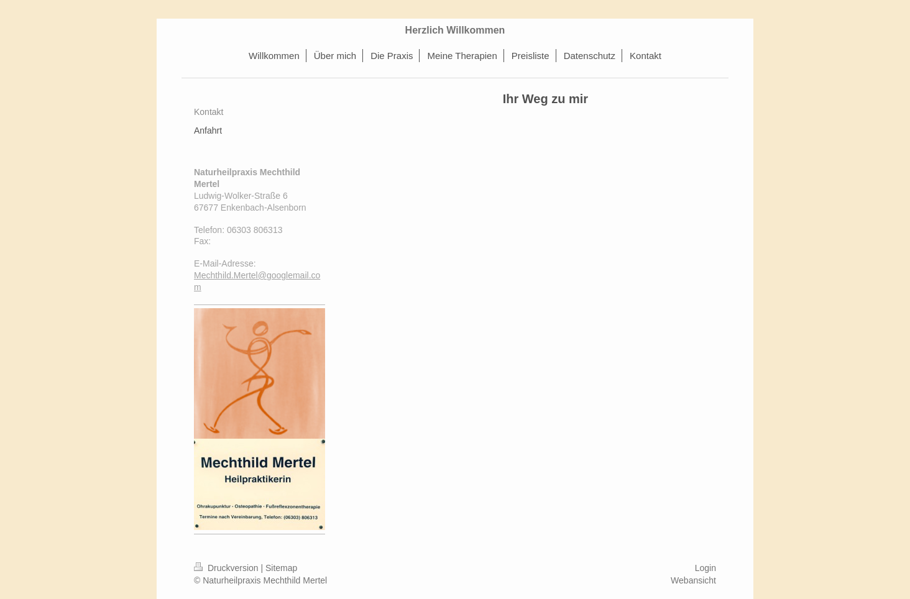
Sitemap (281, 568)
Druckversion (227, 568)
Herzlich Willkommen (455, 30)
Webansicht (693, 580)
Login (705, 568)
